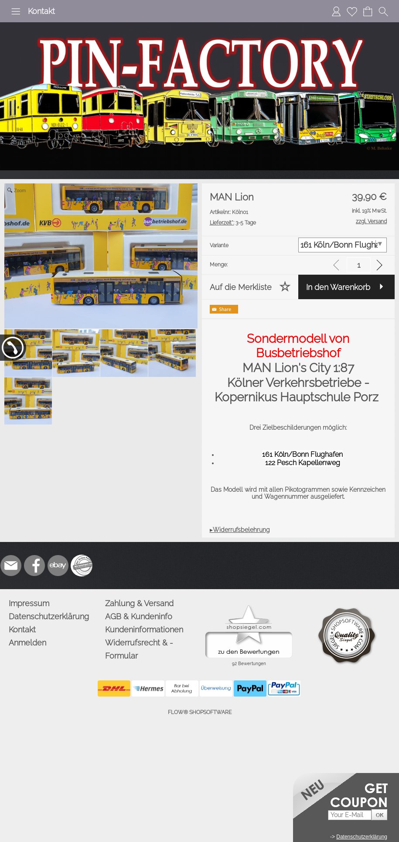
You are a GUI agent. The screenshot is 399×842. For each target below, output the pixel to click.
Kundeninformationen (144, 629)
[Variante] (342, 245)
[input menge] (359, 265)
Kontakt (41, 11)
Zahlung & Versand (139, 603)
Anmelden (27, 642)
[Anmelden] (336, 11)
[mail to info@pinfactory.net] (11, 565)
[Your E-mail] (350, 815)
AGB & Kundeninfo (138, 616)
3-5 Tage (233, 223)
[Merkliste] (352, 11)
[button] (16, 11)
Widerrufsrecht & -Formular (139, 649)
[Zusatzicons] (81, 565)
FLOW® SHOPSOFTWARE (200, 712)
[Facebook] (34, 565)
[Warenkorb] (367, 11)
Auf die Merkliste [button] (241, 287)
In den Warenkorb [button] (338, 287)
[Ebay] (58, 565)
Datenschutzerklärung (49, 616)
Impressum (29, 603)
